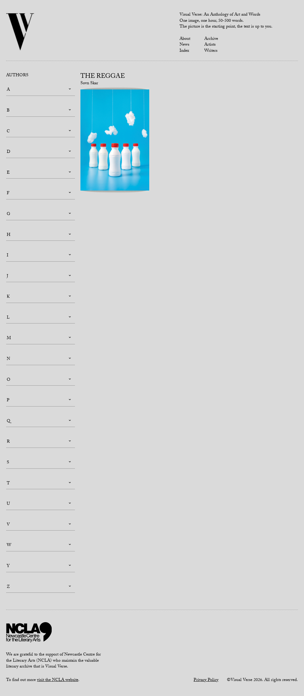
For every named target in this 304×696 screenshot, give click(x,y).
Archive (211, 39)
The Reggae (102, 76)
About (185, 39)
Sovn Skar (89, 83)
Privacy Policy (206, 680)
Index (184, 51)
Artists (210, 45)
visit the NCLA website (57, 680)
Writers (210, 51)
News (184, 45)
